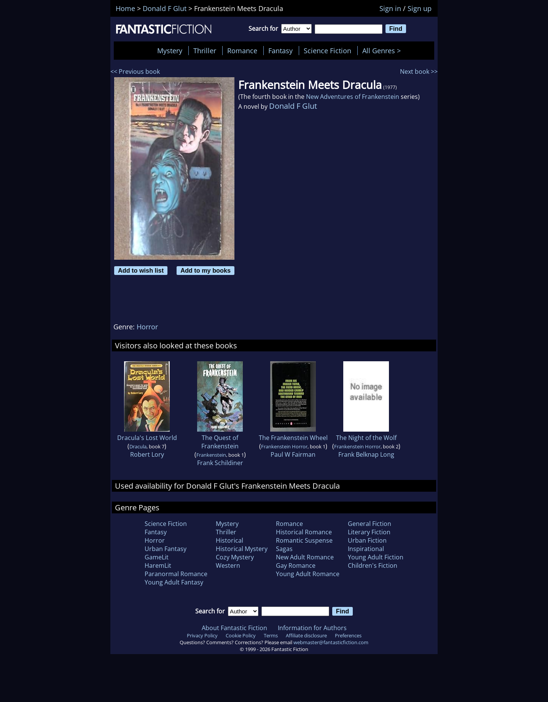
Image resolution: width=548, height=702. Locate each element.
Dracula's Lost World (147, 438)
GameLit (157, 557)
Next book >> (419, 71)
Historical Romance (304, 532)
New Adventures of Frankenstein (352, 96)
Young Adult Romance (307, 574)
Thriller (204, 50)
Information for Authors (312, 628)
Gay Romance (295, 565)
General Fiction (369, 523)
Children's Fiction (372, 565)
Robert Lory (147, 454)
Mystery (169, 50)
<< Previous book (135, 71)
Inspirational (366, 549)
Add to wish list (141, 270)
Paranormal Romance (176, 574)
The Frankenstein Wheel (293, 438)
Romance (242, 50)
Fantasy (280, 50)
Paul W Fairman (293, 454)
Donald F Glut (293, 106)
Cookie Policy (241, 635)
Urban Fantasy (165, 549)
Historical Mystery (242, 549)
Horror (147, 326)
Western (228, 565)
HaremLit (158, 565)
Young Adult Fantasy (174, 582)
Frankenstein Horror (284, 446)
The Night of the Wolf (366, 438)
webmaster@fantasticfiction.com (330, 642)
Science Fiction (327, 50)
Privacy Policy (202, 635)
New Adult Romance (305, 557)
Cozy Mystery (235, 557)
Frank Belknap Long (366, 454)
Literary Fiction (369, 532)
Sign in (390, 8)
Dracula (138, 446)
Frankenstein (211, 454)
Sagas (284, 549)
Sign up (420, 8)
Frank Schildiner (220, 463)
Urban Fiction (367, 540)
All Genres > (383, 50)
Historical (229, 540)
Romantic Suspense (304, 540)
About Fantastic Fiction (234, 628)
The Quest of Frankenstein (220, 442)
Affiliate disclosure (306, 635)
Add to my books (205, 270)
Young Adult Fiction (375, 557)
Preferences (348, 635)
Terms (271, 635)
